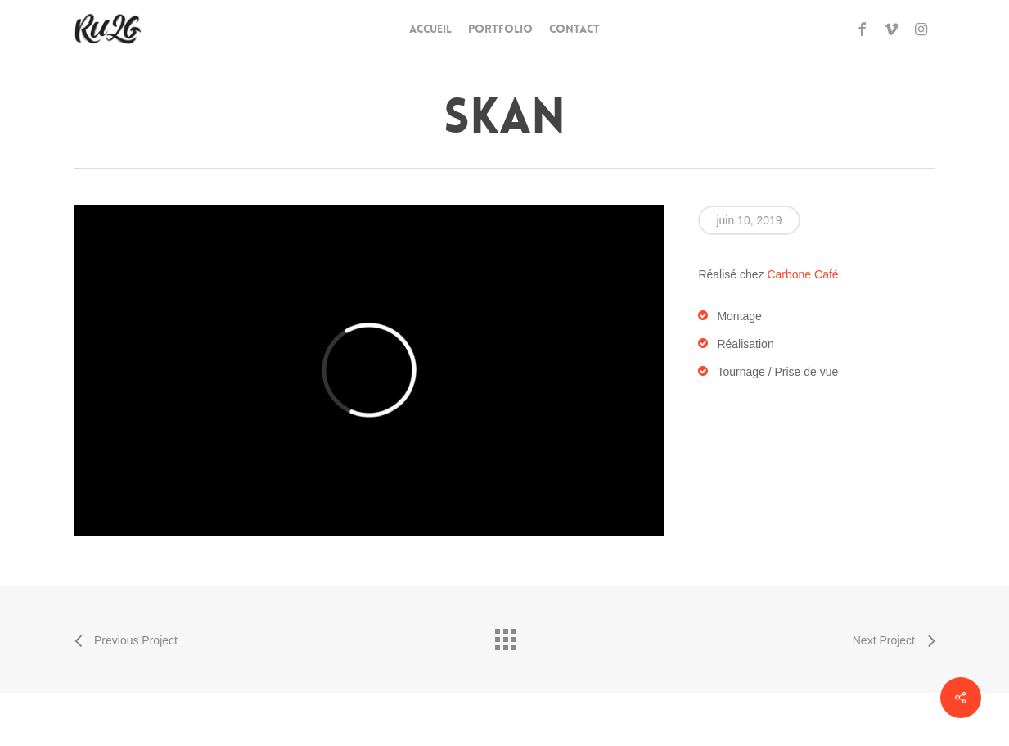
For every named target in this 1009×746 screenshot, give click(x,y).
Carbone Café (802, 274)
